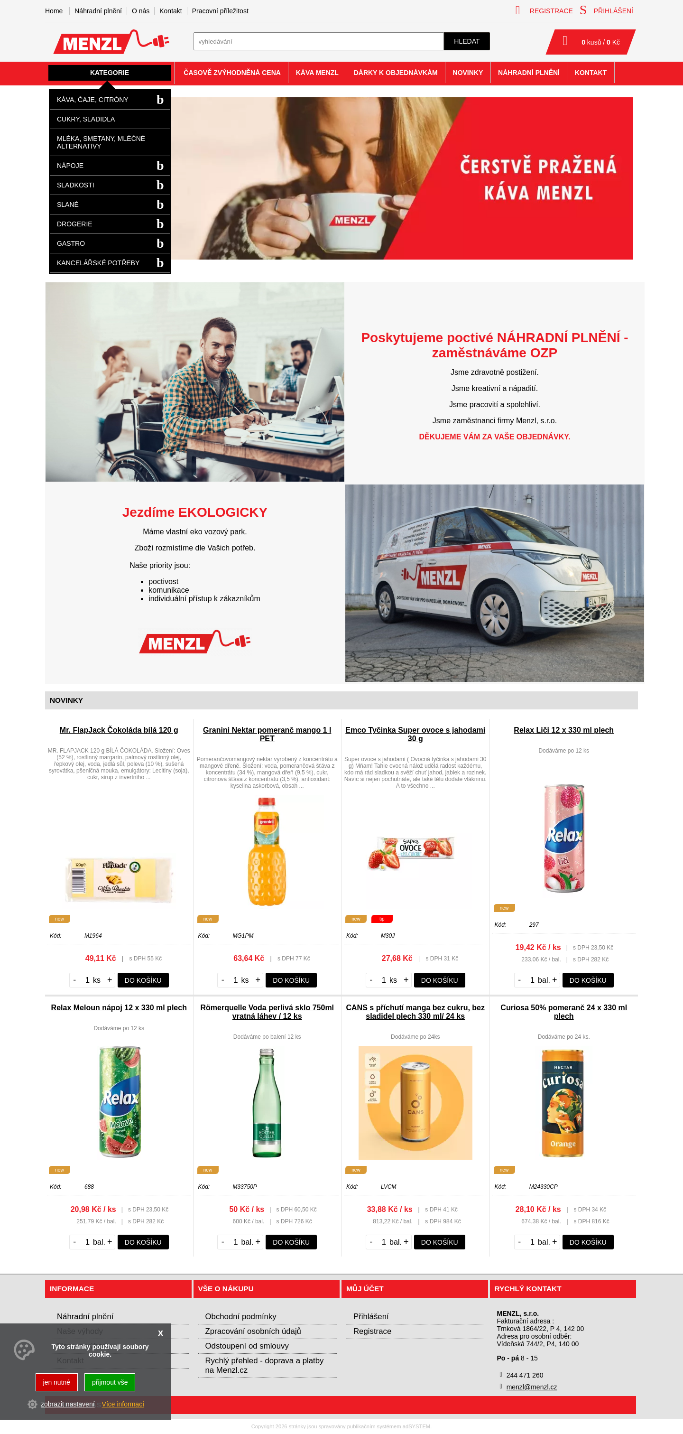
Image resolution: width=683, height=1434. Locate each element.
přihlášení (606, 10)
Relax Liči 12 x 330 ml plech (564, 730)
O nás (140, 11)
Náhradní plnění (98, 11)
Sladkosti (75, 185)
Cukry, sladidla (86, 119)
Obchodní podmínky (241, 1316)
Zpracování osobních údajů (253, 1331)
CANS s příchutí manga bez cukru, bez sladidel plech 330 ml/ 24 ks (415, 1012)
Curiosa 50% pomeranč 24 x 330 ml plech (563, 1012)
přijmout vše (110, 1382)
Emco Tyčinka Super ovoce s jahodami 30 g (415, 734)
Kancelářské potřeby (98, 263)
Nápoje (70, 165)
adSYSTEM (416, 1426)
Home (54, 11)
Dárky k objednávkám (396, 72)
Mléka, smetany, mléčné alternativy (101, 142)
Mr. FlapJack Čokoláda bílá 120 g (119, 730)
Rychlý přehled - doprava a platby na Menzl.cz (264, 1365)
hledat (467, 41)
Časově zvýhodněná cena (232, 72)
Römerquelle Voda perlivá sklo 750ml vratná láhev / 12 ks (267, 1012)
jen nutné (57, 1382)
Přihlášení (371, 1316)
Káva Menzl (317, 72)
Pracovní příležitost (220, 11)
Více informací (123, 1404)
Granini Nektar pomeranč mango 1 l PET (267, 734)
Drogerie (74, 224)
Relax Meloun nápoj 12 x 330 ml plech (119, 1008)
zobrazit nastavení (68, 1404)
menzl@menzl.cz (532, 1387)
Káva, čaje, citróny (93, 99)
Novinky (468, 72)
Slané (68, 204)
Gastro (71, 243)
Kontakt (170, 11)
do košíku (143, 980)
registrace (544, 10)
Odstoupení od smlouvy (247, 1345)
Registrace (372, 1331)
